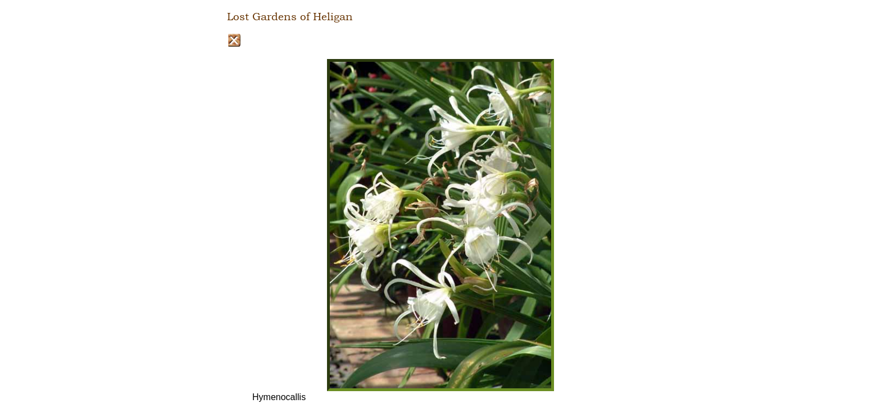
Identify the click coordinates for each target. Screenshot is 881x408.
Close (234, 40)
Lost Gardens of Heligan (290, 17)
